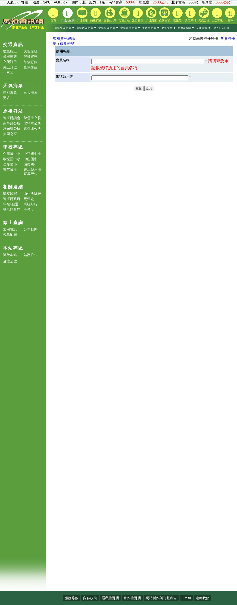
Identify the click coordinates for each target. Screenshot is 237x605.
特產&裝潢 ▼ (186, 28)
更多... (7, 98)
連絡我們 (202, 598)
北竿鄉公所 (32, 123)
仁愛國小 (10, 164)
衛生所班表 (32, 193)
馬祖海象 (10, 92)
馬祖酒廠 (151, 14)
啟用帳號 (67, 43)
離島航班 (10, 51)
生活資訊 (217, 15)
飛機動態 (10, 57)
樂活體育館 (11, 209)
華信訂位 (30, 62)
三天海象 (30, 92)
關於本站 (10, 255)
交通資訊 (13, 44)
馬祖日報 (82, 14)
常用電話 (10, 229)
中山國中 (30, 159)
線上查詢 (13, 222)
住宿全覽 (164, 14)
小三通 (8, 72)
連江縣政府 (11, 199)
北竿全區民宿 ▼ (108, 28)
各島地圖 (10, 235)
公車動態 (30, 229)
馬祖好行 (30, 204)
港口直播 (137, 15)
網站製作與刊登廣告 (161, 598)
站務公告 (30, 255)
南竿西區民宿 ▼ (86, 28)
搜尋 (230, 15)
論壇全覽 (10, 261)
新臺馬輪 (124, 14)
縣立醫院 (10, 193)
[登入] (216, 28)
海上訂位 (10, 67)
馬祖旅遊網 (68, 15)
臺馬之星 (30, 67)
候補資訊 (30, 57)
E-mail (186, 598)
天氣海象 (13, 85)
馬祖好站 (13, 111)
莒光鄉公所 (11, 128)
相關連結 (13, 186)
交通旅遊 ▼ (203, 28)
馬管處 (29, 199)
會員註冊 (227, 38)
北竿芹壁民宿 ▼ (130, 28)
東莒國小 (10, 170)
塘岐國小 (30, 164)
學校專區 (13, 146)
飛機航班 (95, 15)
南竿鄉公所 (11, 123)
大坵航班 (30, 51)
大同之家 (10, 134)
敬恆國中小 (11, 159)
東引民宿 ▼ (168, 28)
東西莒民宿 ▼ (150, 28)
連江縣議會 (11, 118)
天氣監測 (203, 14)
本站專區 (13, 247)
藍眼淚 (177, 15)
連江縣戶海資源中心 (32, 171)
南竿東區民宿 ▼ (64, 28)
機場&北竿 (110, 14)
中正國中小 (32, 154)
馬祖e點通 (11, 204)
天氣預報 (190, 15)
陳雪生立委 (32, 118)
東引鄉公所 (32, 128)
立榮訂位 (10, 62)
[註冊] (225, 28)
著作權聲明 (132, 598)
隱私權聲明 (110, 598)
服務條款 (71, 598)
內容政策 (90, 598)
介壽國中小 (11, 154)
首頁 (53, 15)
